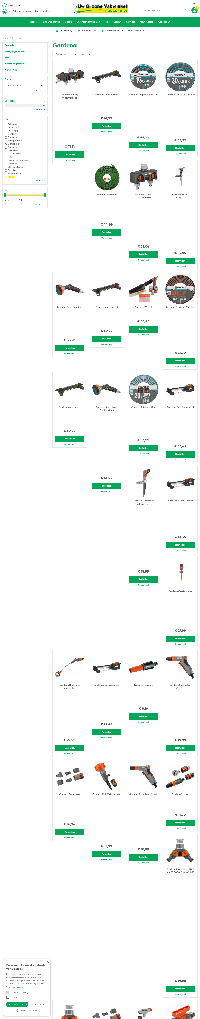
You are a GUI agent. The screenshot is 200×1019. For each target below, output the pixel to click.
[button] (8, 992)
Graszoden (10, 45)
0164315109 (60, 970)
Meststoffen (11, 70)
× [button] (47, 962)
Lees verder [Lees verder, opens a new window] (24, 987)
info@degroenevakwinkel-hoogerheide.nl (29, 11)
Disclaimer (157, 969)
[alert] (26, 987)
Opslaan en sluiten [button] (17, 1004)
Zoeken (8, 79)
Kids (7, 58)
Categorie (10, 101)
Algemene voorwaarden (164, 962)
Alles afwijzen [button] (39, 1004)
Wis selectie (40, 91)
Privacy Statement (161, 965)
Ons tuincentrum (160, 976)
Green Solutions (119, 1013)
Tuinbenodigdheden (14, 64)
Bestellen (69, 112)
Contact (156, 973)
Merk (7, 119)
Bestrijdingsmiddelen (15, 52)
